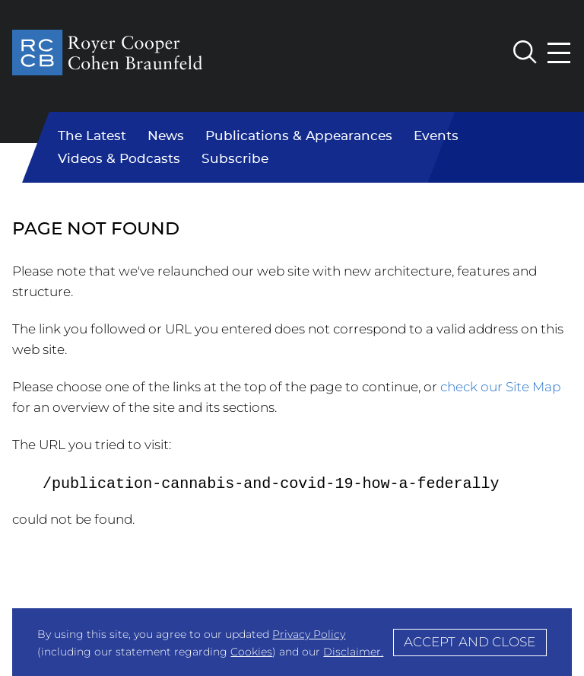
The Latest (92, 136)
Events (436, 136)
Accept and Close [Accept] (469, 641)
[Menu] (559, 53)
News (166, 136)
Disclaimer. (353, 651)
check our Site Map (500, 386)
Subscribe (235, 159)
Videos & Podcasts (119, 159)
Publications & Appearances (298, 136)
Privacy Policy (308, 634)
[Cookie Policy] (292, 642)
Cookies (251, 651)
